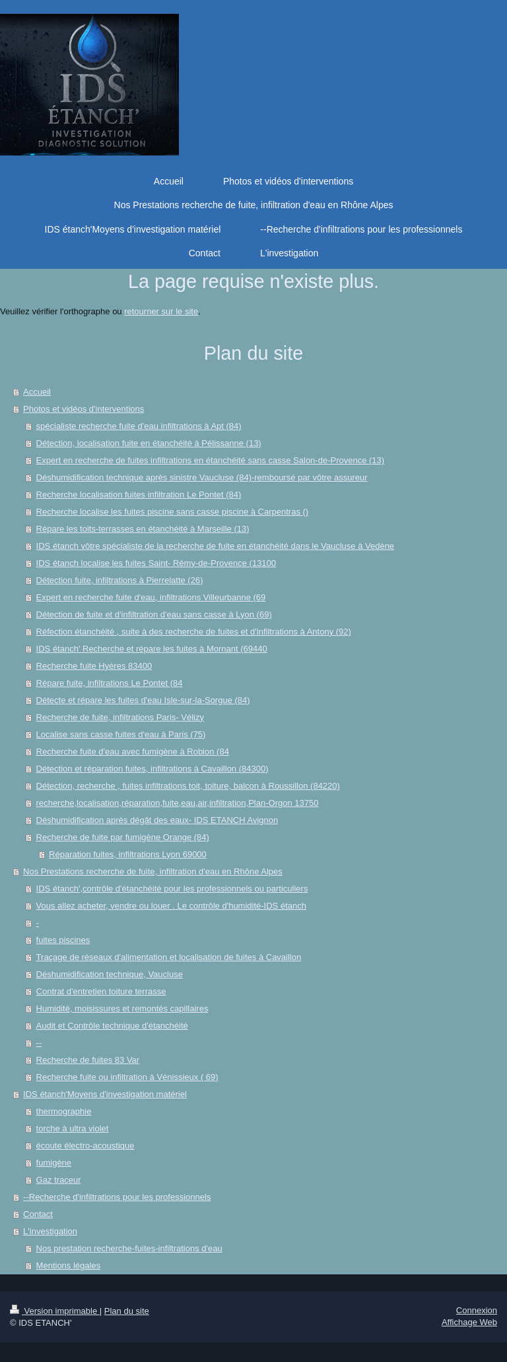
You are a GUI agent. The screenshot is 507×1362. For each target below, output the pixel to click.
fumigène (53, 1163)
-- (39, 1043)
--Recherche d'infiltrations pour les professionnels (117, 1197)
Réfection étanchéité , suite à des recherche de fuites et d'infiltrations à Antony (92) (193, 632)
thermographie (64, 1111)
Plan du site (126, 1311)
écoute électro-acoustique (85, 1145)
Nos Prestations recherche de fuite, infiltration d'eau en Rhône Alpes (153, 871)
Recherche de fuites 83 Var (88, 1060)
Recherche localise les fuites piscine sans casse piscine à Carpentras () (172, 512)
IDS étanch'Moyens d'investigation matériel (105, 1094)
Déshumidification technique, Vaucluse (109, 974)
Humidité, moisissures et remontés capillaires (122, 1008)
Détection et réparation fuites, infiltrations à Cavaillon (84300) (152, 769)
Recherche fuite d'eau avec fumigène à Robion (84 (132, 751)
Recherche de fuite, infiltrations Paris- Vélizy (120, 717)
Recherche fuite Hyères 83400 (94, 666)
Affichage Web (469, 1322)
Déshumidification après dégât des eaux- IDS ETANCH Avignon (157, 820)
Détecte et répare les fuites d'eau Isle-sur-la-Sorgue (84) (143, 700)
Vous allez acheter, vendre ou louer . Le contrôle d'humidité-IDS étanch (171, 906)
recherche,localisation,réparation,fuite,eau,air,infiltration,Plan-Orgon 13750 (177, 803)
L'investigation (50, 1231)
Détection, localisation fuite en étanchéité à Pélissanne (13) (148, 443)
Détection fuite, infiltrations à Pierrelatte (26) (119, 580)
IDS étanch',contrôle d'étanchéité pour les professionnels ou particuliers (172, 889)
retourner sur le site (161, 311)
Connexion (476, 1310)
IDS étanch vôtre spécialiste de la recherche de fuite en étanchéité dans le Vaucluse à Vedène (215, 546)
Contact (38, 1214)
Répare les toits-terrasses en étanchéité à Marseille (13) (143, 529)
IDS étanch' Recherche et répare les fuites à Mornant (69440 (151, 649)
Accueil (37, 392)
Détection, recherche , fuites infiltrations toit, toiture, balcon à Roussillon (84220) (188, 786)
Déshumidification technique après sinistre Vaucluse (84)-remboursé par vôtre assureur (202, 477)
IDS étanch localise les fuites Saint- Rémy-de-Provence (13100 (156, 563)
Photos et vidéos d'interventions (83, 409)
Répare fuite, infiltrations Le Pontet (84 (109, 683)
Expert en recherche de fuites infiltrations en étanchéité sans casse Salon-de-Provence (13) (210, 460)
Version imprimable (55, 1311)
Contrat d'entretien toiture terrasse (101, 991)
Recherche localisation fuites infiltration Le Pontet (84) (139, 494)
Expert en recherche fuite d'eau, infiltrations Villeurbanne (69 (151, 597)
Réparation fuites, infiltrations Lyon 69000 (128, 854)
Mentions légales (68, 1265)
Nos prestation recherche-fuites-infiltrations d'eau (129, 1248)
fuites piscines (63, 940)
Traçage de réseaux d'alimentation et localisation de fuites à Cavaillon (169, 957)
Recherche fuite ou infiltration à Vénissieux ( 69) (127, 1077)
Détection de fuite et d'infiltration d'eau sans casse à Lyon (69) (154, 614)
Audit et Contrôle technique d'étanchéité (112, 1026)
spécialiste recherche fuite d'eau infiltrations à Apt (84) (139, 426)
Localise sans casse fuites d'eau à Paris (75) (121, 734)
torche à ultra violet (72, 1128)
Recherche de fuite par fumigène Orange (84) (122, 837)
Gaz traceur (58, 1180)
